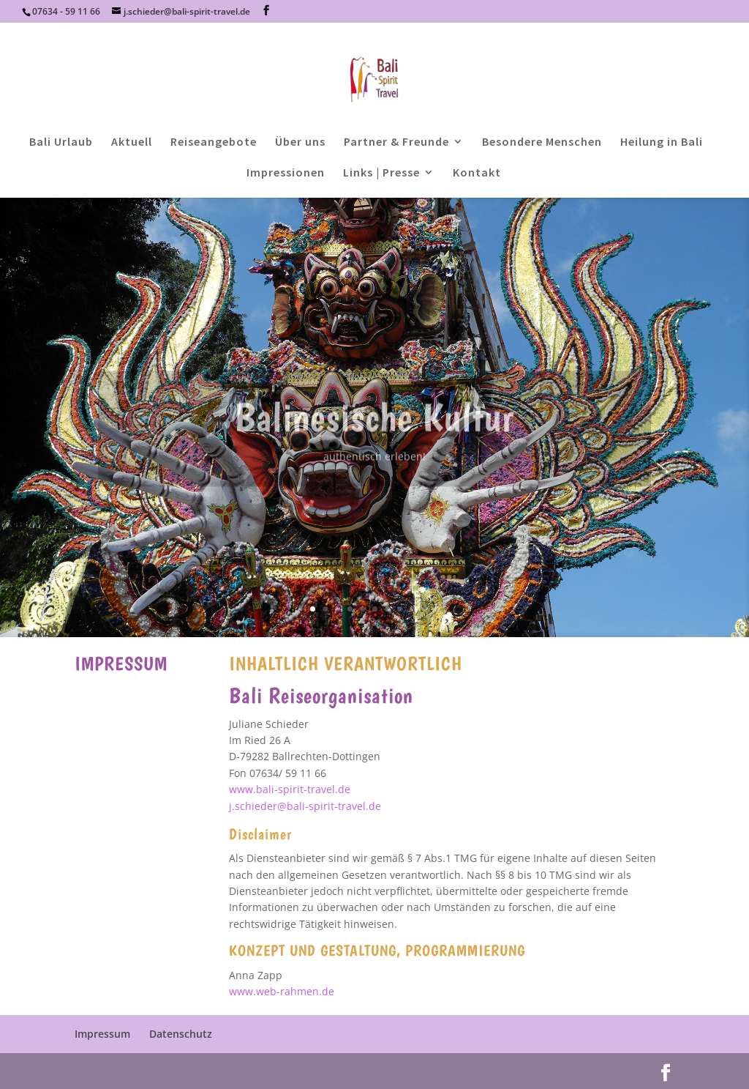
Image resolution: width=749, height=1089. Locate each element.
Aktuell (131, 142)
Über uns (300, 142)
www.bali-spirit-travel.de (289, 789)
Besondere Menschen (542, 142)
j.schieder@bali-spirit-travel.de (305, 806)
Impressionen (285, 173)
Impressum (102, 1034)
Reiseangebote (213, 142)
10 (424, 609)
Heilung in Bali (661, 142)
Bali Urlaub (61, 142)
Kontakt (477, 173)
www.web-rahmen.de (281, 991)
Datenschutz (180, 1034)
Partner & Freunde (396, 142)
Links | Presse (381, 173)
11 (437, 609)
